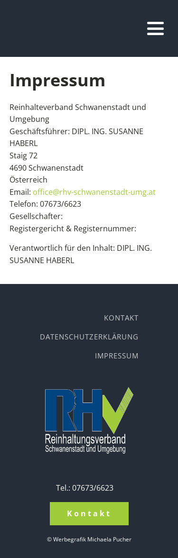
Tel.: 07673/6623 (84, 488)
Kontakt (121, 317)
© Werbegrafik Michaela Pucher (89, 539)
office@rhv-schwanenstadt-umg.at (94, 192)
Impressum (117, 355)
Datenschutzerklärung (89, 336)
